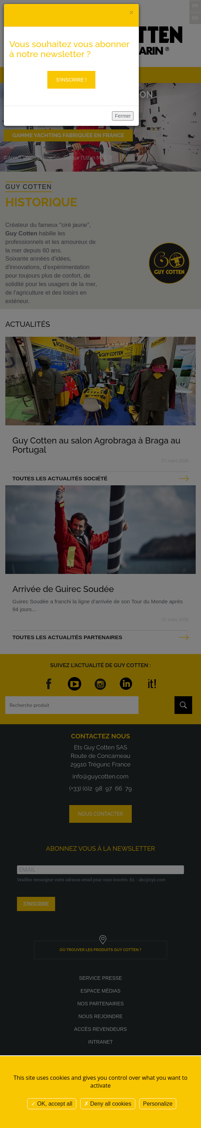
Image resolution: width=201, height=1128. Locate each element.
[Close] (131, 12)
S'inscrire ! (71, 80)
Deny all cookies (107, 1104)
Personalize (158, 1104)
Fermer (123, 116)
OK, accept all (51, 1104)
